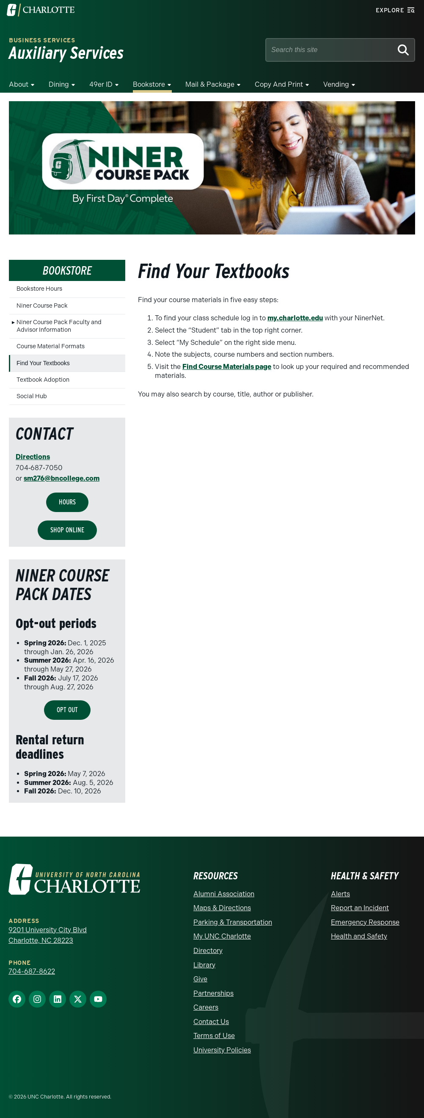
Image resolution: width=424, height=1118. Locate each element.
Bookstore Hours (39, 288)
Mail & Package (209, 84)
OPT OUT (67, 710)
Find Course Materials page (226, 367)
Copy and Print (279, 84)
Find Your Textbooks (43, 363)
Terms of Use (214, 1036)
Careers (205, 1007)
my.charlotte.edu (295, 318)
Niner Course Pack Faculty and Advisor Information (59, 326)
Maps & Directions (222, 908)
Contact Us (211, 1022)
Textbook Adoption (43, 379)
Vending (336, 84)
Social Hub (32, 396)
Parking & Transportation (232, 922)
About (18, 84)
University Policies (222, 1050)
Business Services (42, 40)
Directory (208, 951)
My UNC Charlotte (222, 936)
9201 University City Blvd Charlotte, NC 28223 (47, 935)
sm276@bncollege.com (61, 478)
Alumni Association (223, 894)
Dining (59, 84)
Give (200, 979)
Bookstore (149, 84)
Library (204, 965)
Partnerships (213, 993)
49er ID (101, 84)
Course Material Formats (51, 346)
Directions (33, 457)
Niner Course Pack (42, 305)
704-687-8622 (31, 971)
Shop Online (67, 530)
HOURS (67, 502)
